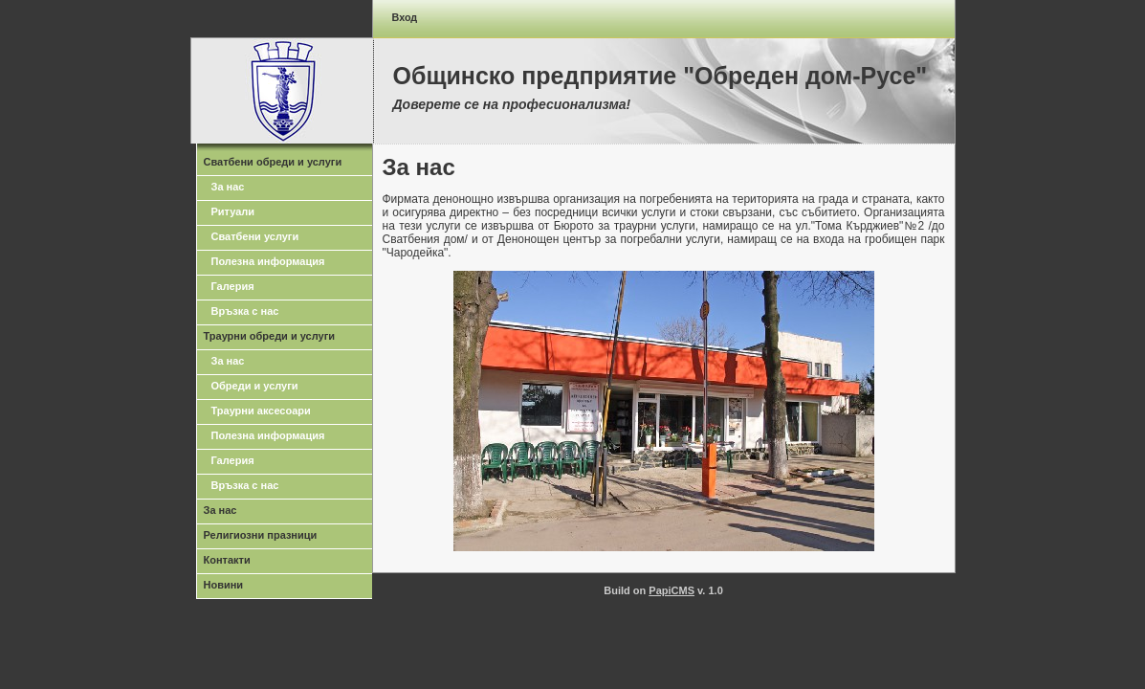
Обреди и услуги (254, 385)
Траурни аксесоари (261, 410)
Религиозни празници (261, 535)
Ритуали (233, 211)
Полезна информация (268, 261)
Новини (224, 584)
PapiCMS (671, 590)
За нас (228, 186)
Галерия (232, 286)
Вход (405, 17)
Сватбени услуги (255, 236)
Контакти (227, 560)
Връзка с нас (245, 311)
